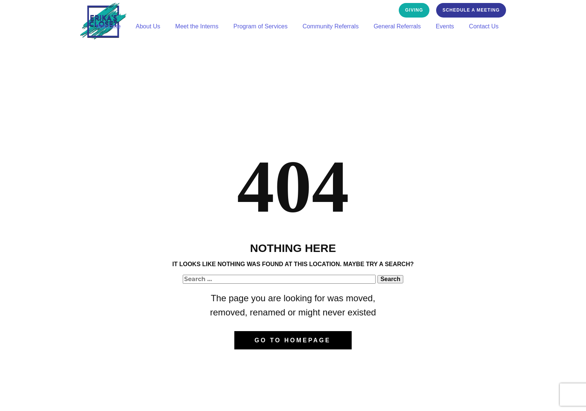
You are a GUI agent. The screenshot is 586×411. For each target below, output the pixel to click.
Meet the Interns (197, 26)
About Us (148, 26)
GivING (414, 10)
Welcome (108, 26)
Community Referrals (330, 26)
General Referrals (397, 26)
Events (445, 26)
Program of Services (260, 26)
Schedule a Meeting (471, 10)
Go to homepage (293, 340)
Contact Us (484, 26)
